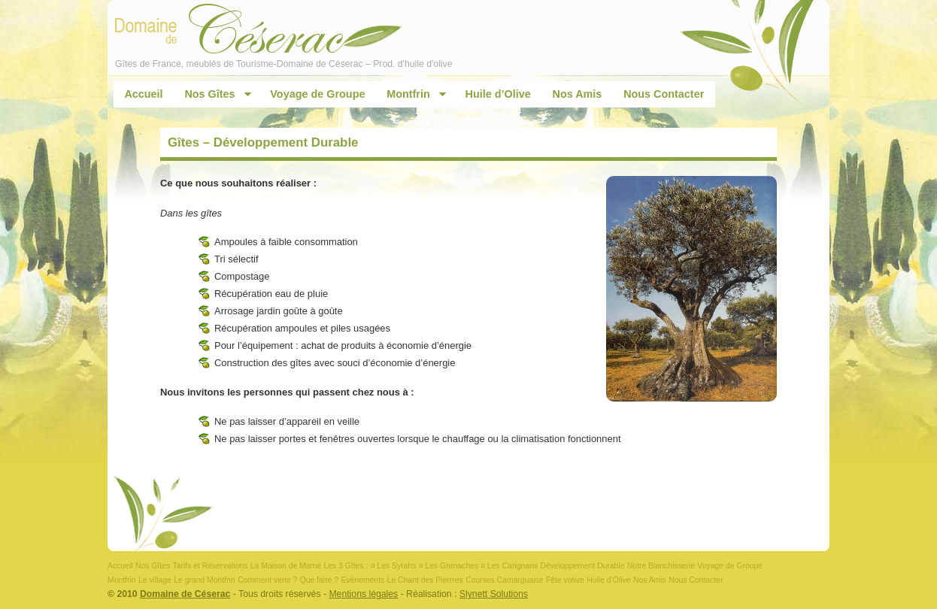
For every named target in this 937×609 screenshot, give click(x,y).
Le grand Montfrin (204, 580)
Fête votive (565, 580)
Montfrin (411, 94)
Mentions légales (363, 594)
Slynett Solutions (493, 594)
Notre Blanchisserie (661, 566)
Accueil (143, 94)
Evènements (362, 580)
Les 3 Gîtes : (345, 566)
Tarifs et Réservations (210, 566)
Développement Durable (582, 566)
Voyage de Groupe (317, 94)
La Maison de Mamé (285, 566)
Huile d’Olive (498, 94)
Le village (154, 580)
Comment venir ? (267, 580)
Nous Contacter (663, 94)
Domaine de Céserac (185, 594)
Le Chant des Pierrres (425, 580)
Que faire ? (319, 580)
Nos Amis (577, 94)
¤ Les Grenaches (448, 566)
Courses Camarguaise (504, 580)
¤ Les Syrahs (394, 566)
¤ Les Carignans (509, 566)
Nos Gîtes (212, 94)
